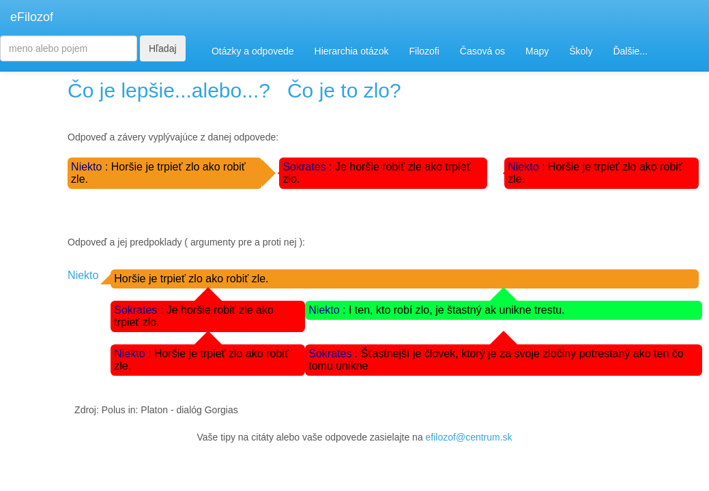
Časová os (482, 51)
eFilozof (31, 17)
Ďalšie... (630, 51)
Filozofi (424, 51)
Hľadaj (163, 48)
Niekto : (91, 167)
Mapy (537, 51)
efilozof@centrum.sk (469, 437)
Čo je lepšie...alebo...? (169, 90)
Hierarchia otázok (352, 51)
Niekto (83, 275)
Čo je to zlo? (344, 90)
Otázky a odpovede (253, 51)
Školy (580, 51)
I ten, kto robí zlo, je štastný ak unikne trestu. (457, 310)
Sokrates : (308, 167)
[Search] (68, 48)
